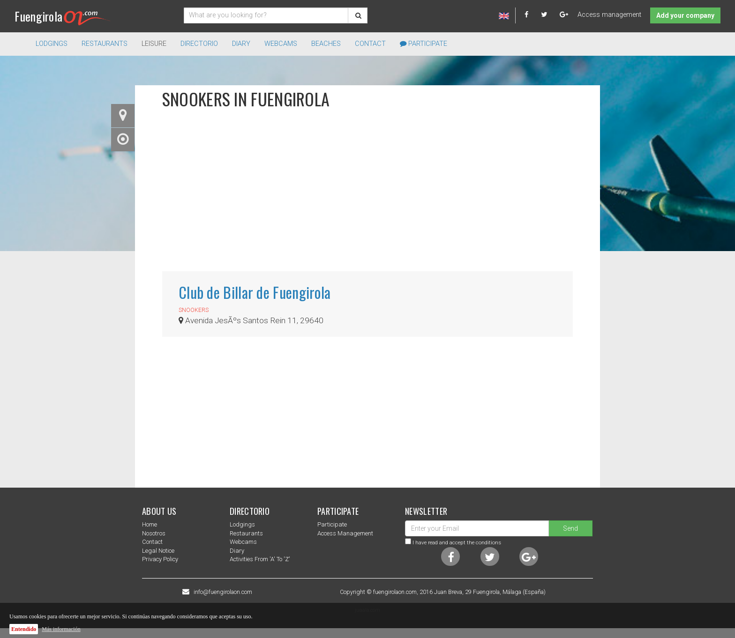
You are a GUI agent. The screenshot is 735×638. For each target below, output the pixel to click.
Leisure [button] (154, 44)
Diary (241, 44)
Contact (370, 44)
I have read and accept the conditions (456, 542)
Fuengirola (63, 16)
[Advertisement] (367, 196)
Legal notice (158, 550)
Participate (423, 44)
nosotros (153, 533)
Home (149, 524)
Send (570, 528)
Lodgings (242, 524)
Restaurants (246, 533)
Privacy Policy (160, 559)
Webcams (280, 44)
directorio (199, 44)
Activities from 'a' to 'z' (260, 559)
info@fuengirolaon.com (223, 592)
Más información (61, 629)
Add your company (685, 15)
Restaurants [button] (105, 44)
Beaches (326, 44)
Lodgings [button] (52, 44)
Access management (609, 15)
